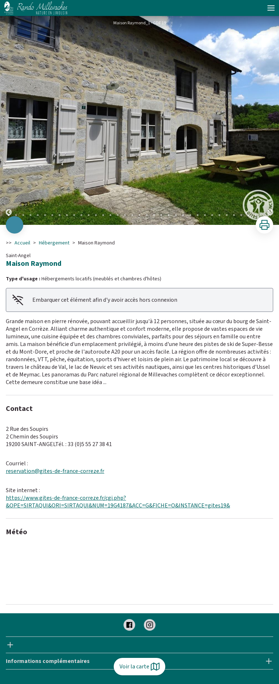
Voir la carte (139, 666)
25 (183, 215)
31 (226, 215)
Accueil (22, 243)
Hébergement (54, 243)
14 (103, 215)
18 (132, 215)
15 (110, 215)
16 (117, 215)
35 (255, 215)
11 (81, 215)
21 (154, 215)
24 (175, 215)
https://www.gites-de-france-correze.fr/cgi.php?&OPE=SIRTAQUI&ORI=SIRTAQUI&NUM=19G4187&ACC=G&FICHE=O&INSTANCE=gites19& (118, 502)
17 (125, 215)
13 (96, 215)
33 (241, 215)
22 (161, 215)
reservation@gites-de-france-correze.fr (55, 471)
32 (234, 215)
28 (205, 215)
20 (146, 215)
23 (168, 215)
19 (139, 215)
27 (197, 215)
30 (219, 215)
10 (74, 215)
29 (212, 215)
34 (248, 215)
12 (88, 215)
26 (190, 215)
